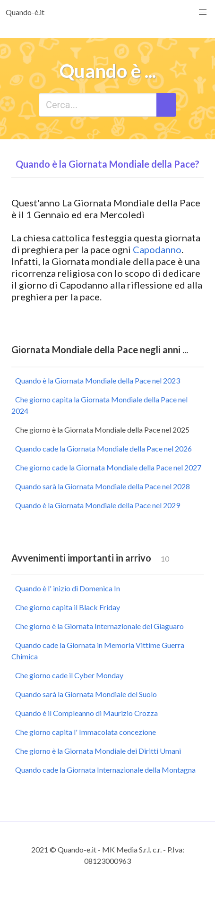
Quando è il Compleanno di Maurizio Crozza (86, 712)
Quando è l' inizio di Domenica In (67, 588)
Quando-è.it (25, 12)
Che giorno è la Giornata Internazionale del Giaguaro (99, 626)
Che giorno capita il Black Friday (67, 607)
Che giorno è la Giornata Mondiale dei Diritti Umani (98, 750)
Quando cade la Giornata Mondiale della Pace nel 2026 (103, 448)
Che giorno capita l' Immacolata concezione (85, 731)
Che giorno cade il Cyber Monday (69, 675)
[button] (202, 12)
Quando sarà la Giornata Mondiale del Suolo (86, 694)
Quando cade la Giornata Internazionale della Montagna (105, 769)
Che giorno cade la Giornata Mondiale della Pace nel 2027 (108, 467)
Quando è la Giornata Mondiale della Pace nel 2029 (97, 505)
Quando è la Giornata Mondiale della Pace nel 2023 (97, 380)
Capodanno (157, 249)
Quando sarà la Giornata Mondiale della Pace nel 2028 (102, 486)
